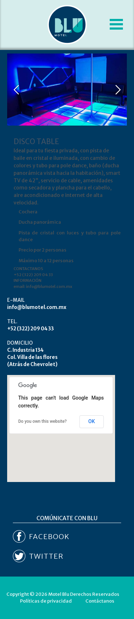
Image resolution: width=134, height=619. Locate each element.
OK (91, 421)
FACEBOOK (49, 536)
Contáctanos (99, 601)
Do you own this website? (42, 421)
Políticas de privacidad (46, 601)
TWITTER (46, 556)
